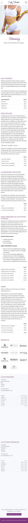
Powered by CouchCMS (15, 520)
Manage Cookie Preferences (14, 514)
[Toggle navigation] (26, 2)
